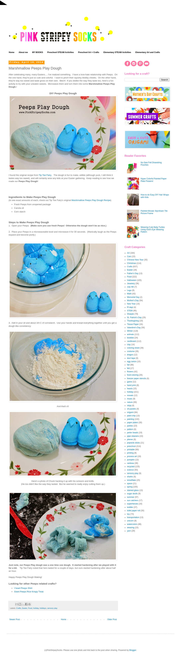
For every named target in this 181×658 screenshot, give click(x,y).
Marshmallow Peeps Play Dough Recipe (90, 200)
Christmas (131, 263)
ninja (129, 405)
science (130, 470)
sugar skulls (132, 493)
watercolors (132, 524)
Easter (24, 608)
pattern (130, 429)
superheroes (132, 504)
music (129, 399)
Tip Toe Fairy (45, 175)
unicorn (130, 521)
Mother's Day (133, 300)
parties (130, 426)
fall (128, 365)
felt (128, 368)
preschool (131, 446)
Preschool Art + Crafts (88, 52)
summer (130, 497)
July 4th (130, 287)
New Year (131, 304)
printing (130, 453)
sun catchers (132, 500)
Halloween (131, 280)
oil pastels (131, 409)
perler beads (132, 432)
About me (23, 52)
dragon (130, 355)
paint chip (131, 416)
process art (132, 456)
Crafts (18, 608)
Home (11, 52)
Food (30, 608)
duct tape (131, 358)
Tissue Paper (133, 324)
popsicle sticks (133, 443)
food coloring (132, 375)
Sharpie (130, 314)
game (129, 382)
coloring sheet (133, 348)
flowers (130, 371)
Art (128, 253)
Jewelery (131, 283)
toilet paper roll (133, 510)
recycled (131, 466)
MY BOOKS (37, 52)
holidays (43, 608)
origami (130, 412)
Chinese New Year (135, 260)
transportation (133, 517)
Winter (130, 331)
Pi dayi (130, 307)
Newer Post (14, 619)
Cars (129, 256)
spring (130, 487)
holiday (36, 608)
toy (128, 514)
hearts (130, 388)
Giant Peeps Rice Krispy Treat (29, 591)
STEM (130, 310)
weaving (130, 527)
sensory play (52, 608)
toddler (130, 507)
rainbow (130, 463)
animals (130, 334)
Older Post (112, 619)
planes (130, 439)
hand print (131, 385)
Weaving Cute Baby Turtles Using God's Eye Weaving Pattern (153, 229)
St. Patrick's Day (134, 317)
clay (129, 344)
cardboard (131, 341)
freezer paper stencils (136, 378)
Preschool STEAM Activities (60, 52)
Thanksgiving (133, 321)
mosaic (130, 395)
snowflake (131, 480)
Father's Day (132, 273)
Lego (129, 290)
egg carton (131, 361)
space (129, 483)
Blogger (132, 650)
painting (130, 419)
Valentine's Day (134, 327)
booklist (130, 338)
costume (131, 351)
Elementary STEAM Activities (117, 52)
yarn (129, 531)
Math (129, 294)
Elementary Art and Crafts (147, 52)
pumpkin (131, 460)
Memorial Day (133, 297)
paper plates (132, 422)
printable (131, 449)
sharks (130, 477)
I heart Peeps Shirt (23, 588)
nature (130, 402)
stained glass (133, 490)
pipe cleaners (133, 436)
